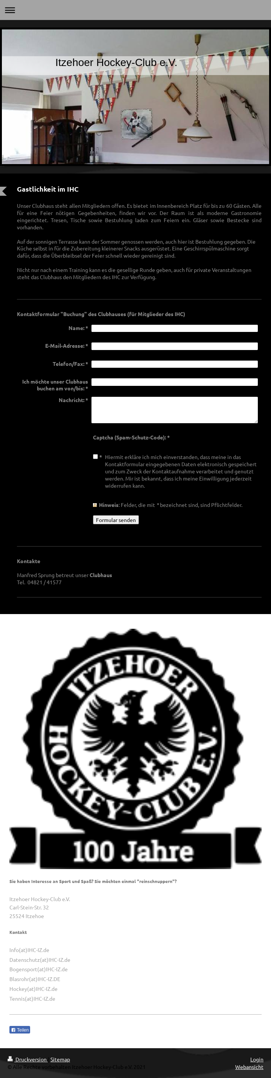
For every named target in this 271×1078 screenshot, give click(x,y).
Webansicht (249, 1066)
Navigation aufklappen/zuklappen (135, 10)
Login (256, 1059)
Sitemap (60, 1059)
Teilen (20, 1030)
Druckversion (28, 1059)
